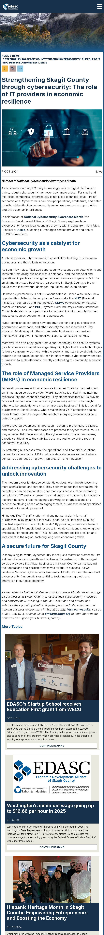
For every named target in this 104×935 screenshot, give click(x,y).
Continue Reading (52, 745)
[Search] (20, 69)
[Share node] (5, 69)
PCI (37, 307)
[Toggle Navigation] (99, 6)
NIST (77, 298)
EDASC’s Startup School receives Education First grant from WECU (44, 706)
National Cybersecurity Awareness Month (53, 217)
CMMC (60, 302)
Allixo (21, 230)
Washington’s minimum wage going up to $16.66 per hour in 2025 (50, 808)
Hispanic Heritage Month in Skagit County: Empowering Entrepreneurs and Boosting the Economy (47, 912)
